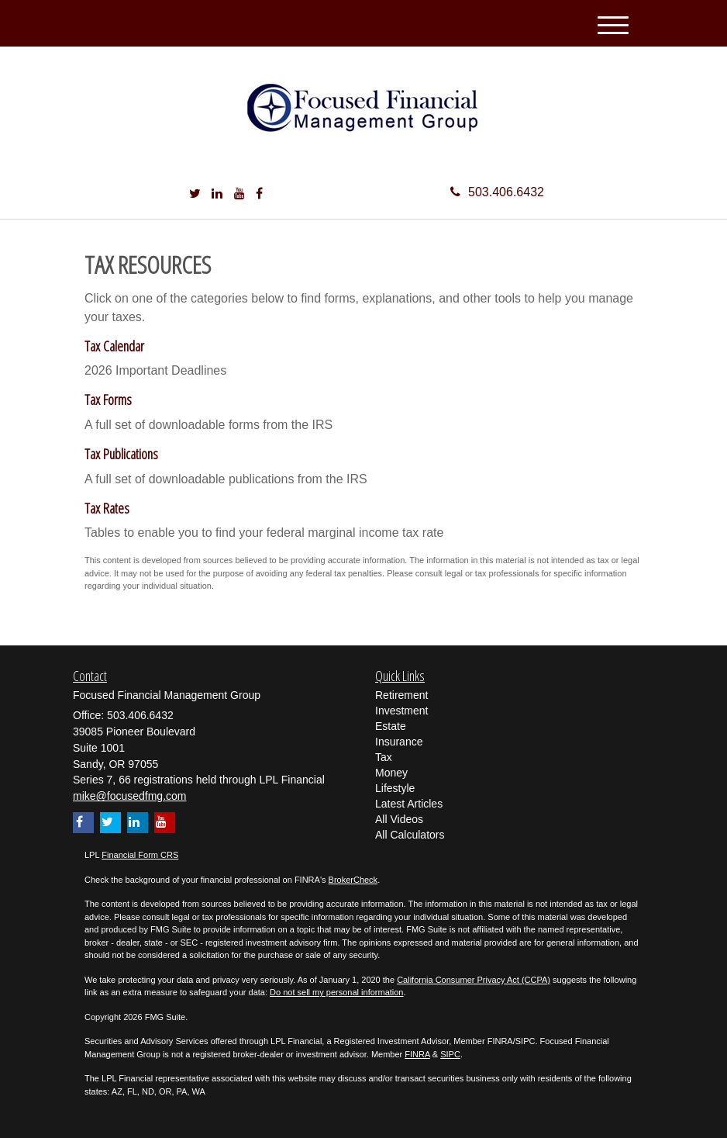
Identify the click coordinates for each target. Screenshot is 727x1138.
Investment (401, 710)
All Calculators (409, 834)
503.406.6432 (497, 192)
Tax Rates (106, 507)
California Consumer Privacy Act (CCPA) (473, 979)
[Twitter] (195, 194)
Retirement (401, 695)
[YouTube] (239, 194)
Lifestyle (395, 788)
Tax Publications (121, 453)
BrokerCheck (353, 879)
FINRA (417, 1054)
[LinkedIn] (217, 194)
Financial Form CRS (140, 855)
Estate (390, 726)
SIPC (450, 1054)
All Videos (399, 819)
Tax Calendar (114, 345)
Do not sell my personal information (336, 992)
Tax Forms (108, 399)
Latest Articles (409, 803)
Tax (383, 757)
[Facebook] (259, 194)
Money (391, 772)
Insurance (398, 741)
